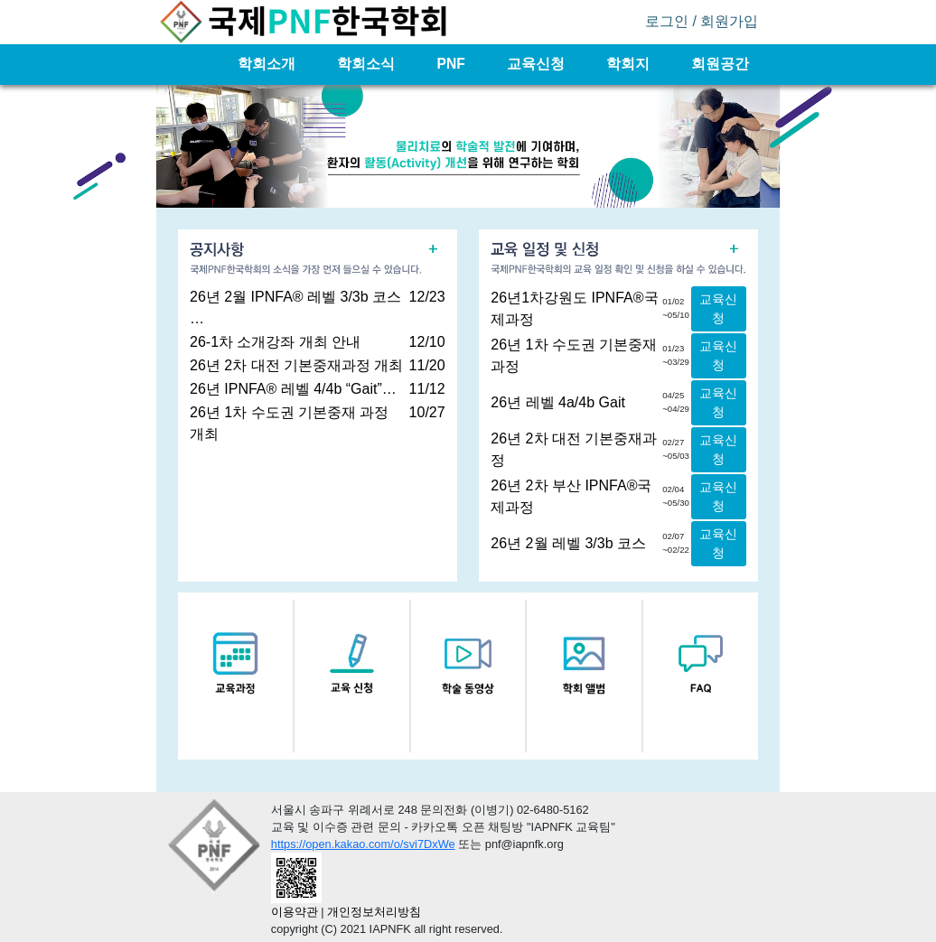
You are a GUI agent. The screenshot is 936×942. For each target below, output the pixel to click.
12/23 (427, 296)
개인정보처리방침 (374, 912)
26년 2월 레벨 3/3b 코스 (568, 543)
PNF (452, 63)
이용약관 (294, 912)
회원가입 (729, 21)
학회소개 (268, 63)
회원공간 (720, 63)
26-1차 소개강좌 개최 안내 (275, 342)
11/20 (427, 365)
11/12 (427, 388)
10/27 (427, 412)
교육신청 (537, 63)
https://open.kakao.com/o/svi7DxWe (363, 844)
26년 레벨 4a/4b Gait (558, 402)
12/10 (427, 342)
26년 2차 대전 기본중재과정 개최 (296, 365)
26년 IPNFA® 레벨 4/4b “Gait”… (293, 388)
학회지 (629, 63)
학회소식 (367, 63)
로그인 (666, 21)
